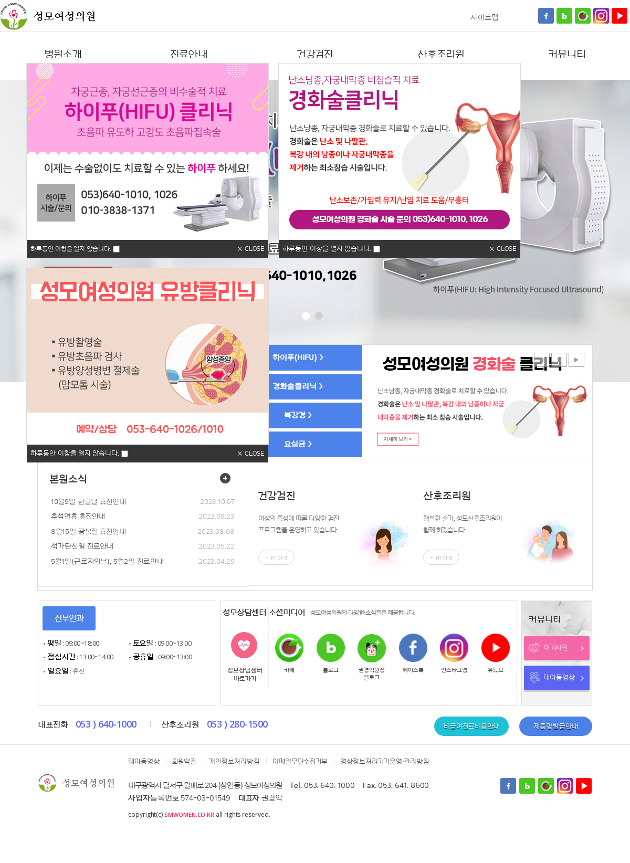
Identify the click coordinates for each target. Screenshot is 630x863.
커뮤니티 (567, 54)
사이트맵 (484, 18)
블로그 (331, 670)
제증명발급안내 (555, 726)
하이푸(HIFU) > (297, 358)
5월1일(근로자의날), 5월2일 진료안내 (107, 561)
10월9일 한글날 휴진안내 (88, 502)
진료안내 (189, 54)
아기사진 (564, 647)
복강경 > (298, 415)
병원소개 (63, 54)
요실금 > (298, 444)
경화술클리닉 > (297, 387)
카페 (289, 670)
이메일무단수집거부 (300, 761)
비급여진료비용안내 (471, 726)
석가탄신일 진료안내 (82, 546)
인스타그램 (454, 670)
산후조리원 (441, 54)
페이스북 (413, 670)
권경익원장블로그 (372, 673)
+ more (276, 557)
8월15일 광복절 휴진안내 (88, 531)
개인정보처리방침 (234, 761)
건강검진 (315, 54)
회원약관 (184, 761)
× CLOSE (251, 248)
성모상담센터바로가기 (244, 674)
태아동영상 (563, 677)
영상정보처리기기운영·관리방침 (384, 761)
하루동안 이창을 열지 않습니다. (70, 249)
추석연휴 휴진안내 (78, 516)
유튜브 (495, 670)
